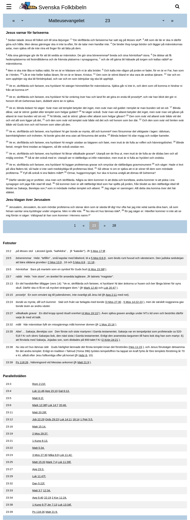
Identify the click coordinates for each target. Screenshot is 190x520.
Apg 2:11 (111, 294)
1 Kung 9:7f (39, 504)
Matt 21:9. (52, 511)
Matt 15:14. (39, 426)
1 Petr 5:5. (86, 419)
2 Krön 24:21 (110, 339)
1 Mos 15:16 (107, 324)
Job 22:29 (38, 419)
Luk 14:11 (66, 419)
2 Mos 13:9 (55, 262)
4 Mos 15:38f (97, 269)
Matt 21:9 (83, 362)
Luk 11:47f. (39, 476)
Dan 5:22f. (38, 483)
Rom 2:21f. (39, 383)
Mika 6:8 (53, 454)
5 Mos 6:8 (79, 262)
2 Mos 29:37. (40, 433)
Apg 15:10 (51, 390)
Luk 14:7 (53, 405)
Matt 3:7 (37, 490)
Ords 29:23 (52, 419)
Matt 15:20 (38, 462)
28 (113, 225)
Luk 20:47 (110, 287)
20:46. (63, 405)
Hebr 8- (83, 355)
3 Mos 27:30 (113, 301)
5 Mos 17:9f (98, 251)
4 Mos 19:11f (90, 313)
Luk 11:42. (66, 454)
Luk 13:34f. (65, 504)
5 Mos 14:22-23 (133, 301)
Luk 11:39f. (64, 462)
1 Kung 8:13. (40, 440)
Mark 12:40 (91, 287)
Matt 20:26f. (39, 412)
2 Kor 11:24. (59, 497)
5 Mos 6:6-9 (98, 258)
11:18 (90, 262)
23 (94, 225)
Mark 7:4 (51, 462)
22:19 (47, 497)
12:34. (47, 490)
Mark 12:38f (39, 405)
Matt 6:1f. (38, 398)
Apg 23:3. (38, 469)
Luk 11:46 (38, 390)
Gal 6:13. (64, 390)
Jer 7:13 (52, 504)
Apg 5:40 (37, 497)
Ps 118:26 (22, 362)
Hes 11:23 (135, 347)
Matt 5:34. (38, 447)
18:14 (76, 419)
